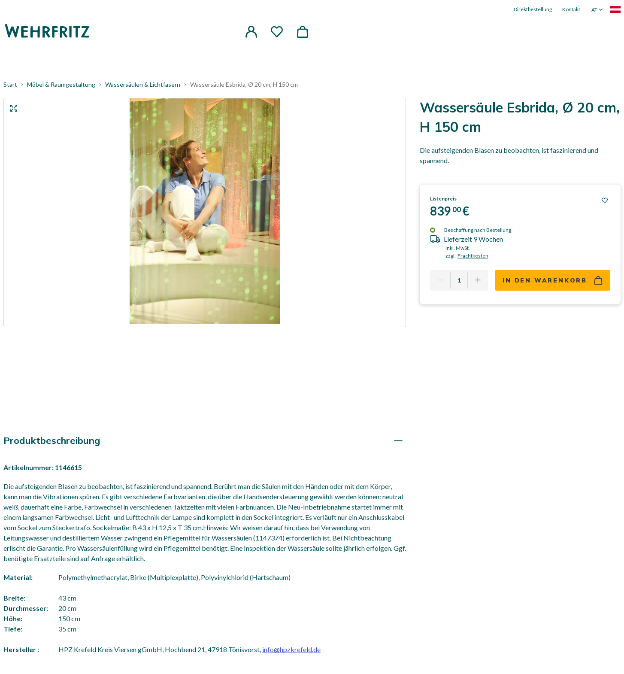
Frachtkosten (472, 255)
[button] (251, 32)
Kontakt (571, 9)
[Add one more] (477, 280)
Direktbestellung (533, 9)
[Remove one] (440, 280)
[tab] (204, 440)
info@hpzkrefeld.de (291, 649)
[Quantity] (459, 280)
